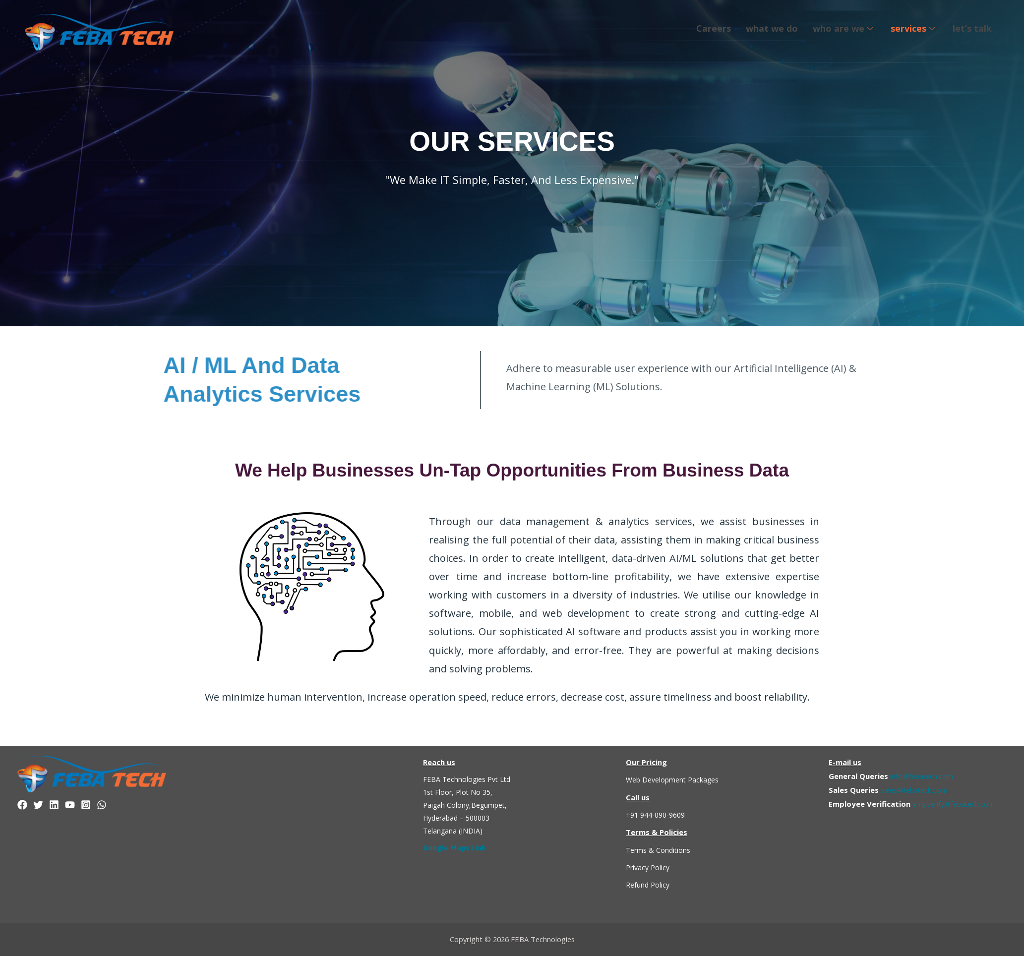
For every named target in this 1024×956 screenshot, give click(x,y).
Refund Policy (649, 885)
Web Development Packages (675, 779)
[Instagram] (86, 805)
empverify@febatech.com (956, 804)
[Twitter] (38, 805)
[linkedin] (54, 805)
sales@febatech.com (916, 790)
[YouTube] (70, 805)
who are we (843, 28)
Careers (713, 28)
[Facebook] (22, 805)
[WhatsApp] (102, 805)
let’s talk (972, 28)
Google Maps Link (456, 847)
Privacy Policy (649, 867)
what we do (772, 28)
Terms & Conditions (660, 850)
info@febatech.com (923, 776)
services (913, 28)
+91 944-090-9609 (659, 815)
